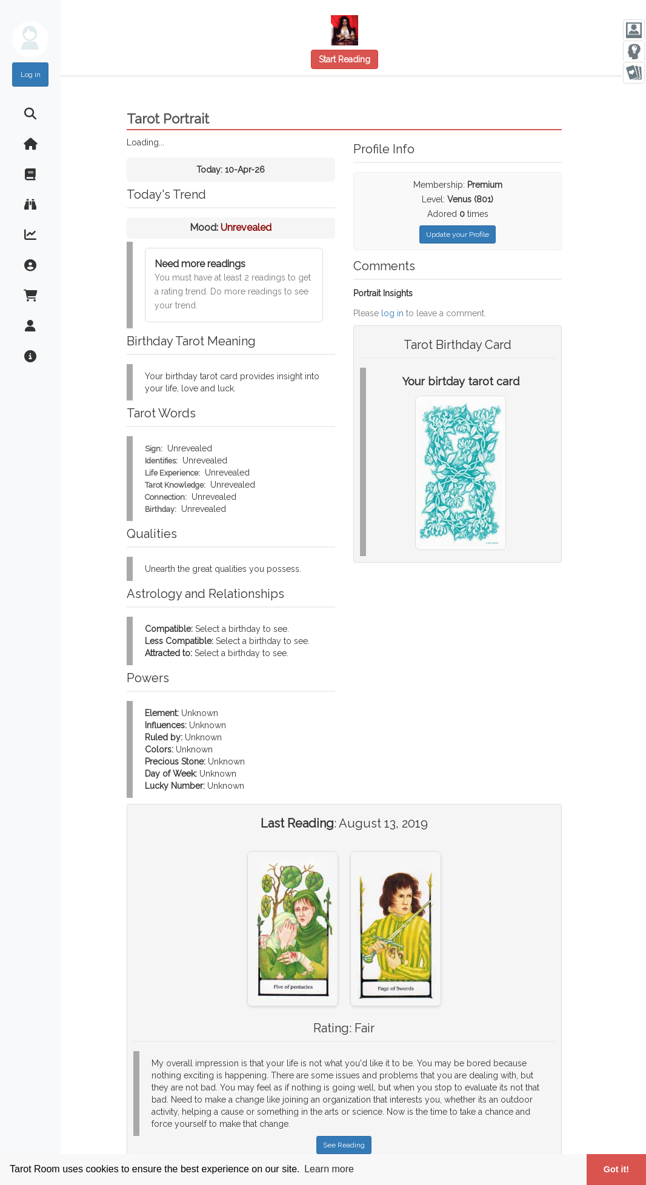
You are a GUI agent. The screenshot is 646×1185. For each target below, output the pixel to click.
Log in (31, 74)
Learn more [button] (329, 1169)
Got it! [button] (616, 1169)
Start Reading (344, 59)
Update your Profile (457, 234)
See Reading (344, 1145)
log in (392, 313)
